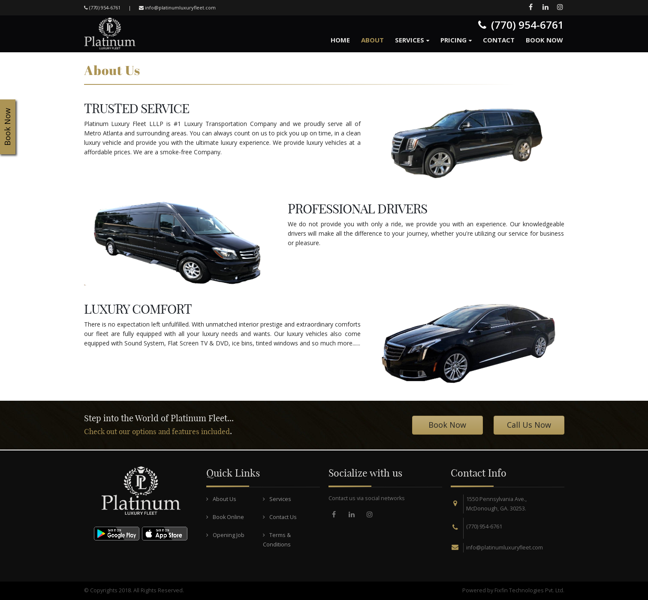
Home (340, 40)
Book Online (225, 517)
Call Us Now (529, 425)
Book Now (544, 40)
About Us (221, 499)
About (372, 40)
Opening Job (225, 535)
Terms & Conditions (277, 539)
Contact (499, 40)
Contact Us (280, 517)
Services (409, 40)
